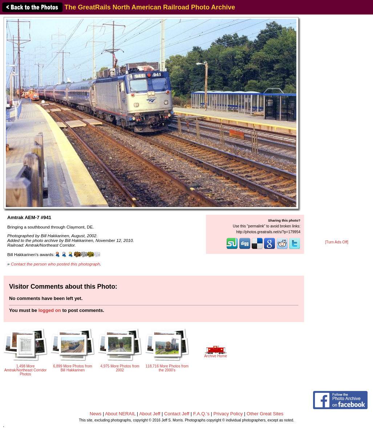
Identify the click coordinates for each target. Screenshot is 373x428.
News (96, 413)
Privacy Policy (228, 413)
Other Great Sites (265, 413)
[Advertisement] (337, 127)
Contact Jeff (176, 413)
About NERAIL (120, 413)
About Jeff (149, 413)
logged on (49, 310)
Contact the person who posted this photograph (55, 264)
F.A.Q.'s (201, 413)
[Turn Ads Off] (336, 242)
